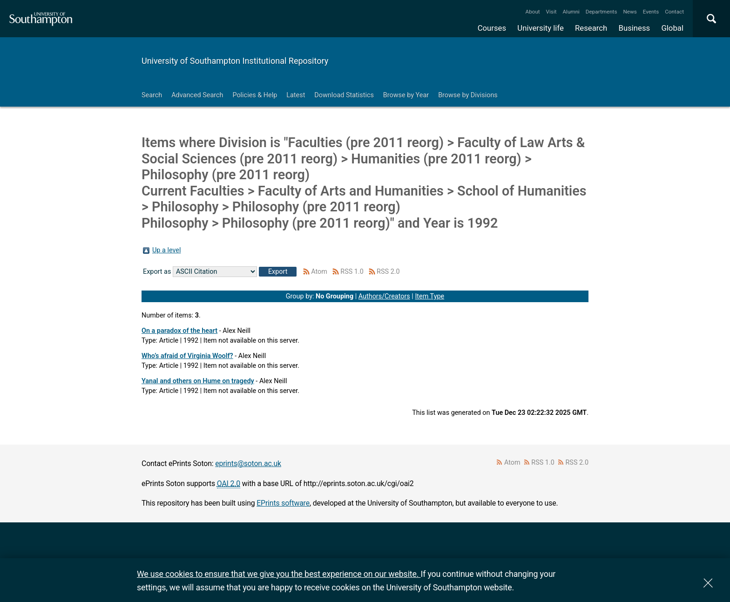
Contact (674, 11)
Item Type (429, 296)
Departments (601, 11)
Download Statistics (344, 95)
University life (540, 28)
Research (591, 28)
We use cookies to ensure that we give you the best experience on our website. (278, 574)
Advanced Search (197, 95)
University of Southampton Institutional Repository (235, 61)
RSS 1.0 (352, 272)
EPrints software (283, 503)
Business (634, 28)
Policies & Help (254, 95)
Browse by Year (406, 95)
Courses (492, 28)
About (533, 11)
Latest (295, 95)
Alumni (570, 11)
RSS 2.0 (388, 272)
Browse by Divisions (468, 95)
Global (672, 28)
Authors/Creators (384, 296)
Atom (319, 272)
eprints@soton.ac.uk (248, 463)
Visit (551, 11)
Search (152, 95)
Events (651, 11)
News (629, 11)
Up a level (166, 250)
